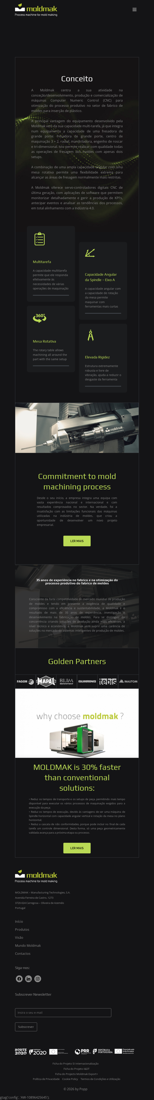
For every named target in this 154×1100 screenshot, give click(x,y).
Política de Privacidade (46, 1079)
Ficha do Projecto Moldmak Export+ (76, 1074)
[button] (77, 541)
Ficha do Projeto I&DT (76, 1069)
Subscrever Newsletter (33, 994)
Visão (19, 937)
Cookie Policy (70, 1079)
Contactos (22, 953)
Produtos (22, 929)
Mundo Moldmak (28, 945)
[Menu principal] (134, 9)
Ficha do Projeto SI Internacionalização (76, 1063)
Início (19, 921)
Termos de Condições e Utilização (100, 1079)
